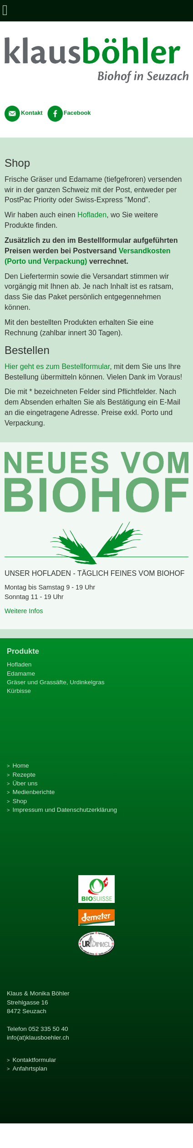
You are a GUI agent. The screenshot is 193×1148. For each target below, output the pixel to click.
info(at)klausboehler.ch (38, 1037)
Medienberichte (33, 792)
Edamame (21, 673)
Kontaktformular (34, 1059)
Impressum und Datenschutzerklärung (64, 809)
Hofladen (92, 215)
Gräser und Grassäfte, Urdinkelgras (56, 682)
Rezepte (24, 774)
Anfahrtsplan (29, 1068)
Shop (19, 801)
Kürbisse (19, 690)
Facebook (69, 112)
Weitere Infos (24, 611)
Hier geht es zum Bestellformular (57, 366)
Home (20, 765)
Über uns (24, 783)
